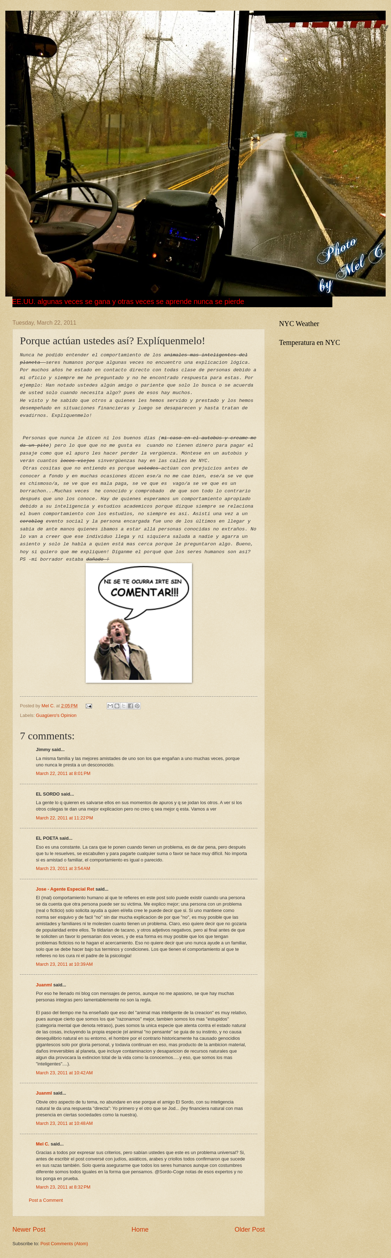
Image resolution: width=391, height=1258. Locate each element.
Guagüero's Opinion (56, 715)
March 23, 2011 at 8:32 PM (63, 1187)
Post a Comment (46, 1200)
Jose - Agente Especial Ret (65, 889)
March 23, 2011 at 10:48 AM (64, 1123)
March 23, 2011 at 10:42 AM (64, 1072)
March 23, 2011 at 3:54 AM (63, 868)
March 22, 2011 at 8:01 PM (63, 773)
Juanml (44, 984)
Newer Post (28, 1229)
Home (140, 1229)
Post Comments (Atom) (64, 1243)
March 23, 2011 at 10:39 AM (64, 964)
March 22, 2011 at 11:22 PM (64, 818)
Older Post (250, 1229)
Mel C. (49, 705)
